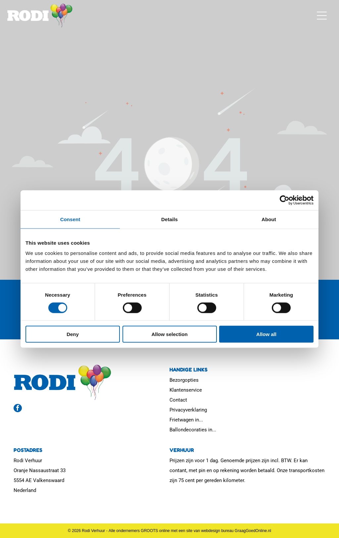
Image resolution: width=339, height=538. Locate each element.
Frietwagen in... (186, 420)
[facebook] (18, 409)
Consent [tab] (70, 219)
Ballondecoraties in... (193, 430)
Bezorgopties (184, 380)
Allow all (266, 334)
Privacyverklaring (188, 410)
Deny (73, 334)
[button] (322, 16)
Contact (178, 400)
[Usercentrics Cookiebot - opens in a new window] (285, 200)
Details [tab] (169, 219)
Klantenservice (186, 390)
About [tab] (269, 219)
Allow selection (169, 334)
